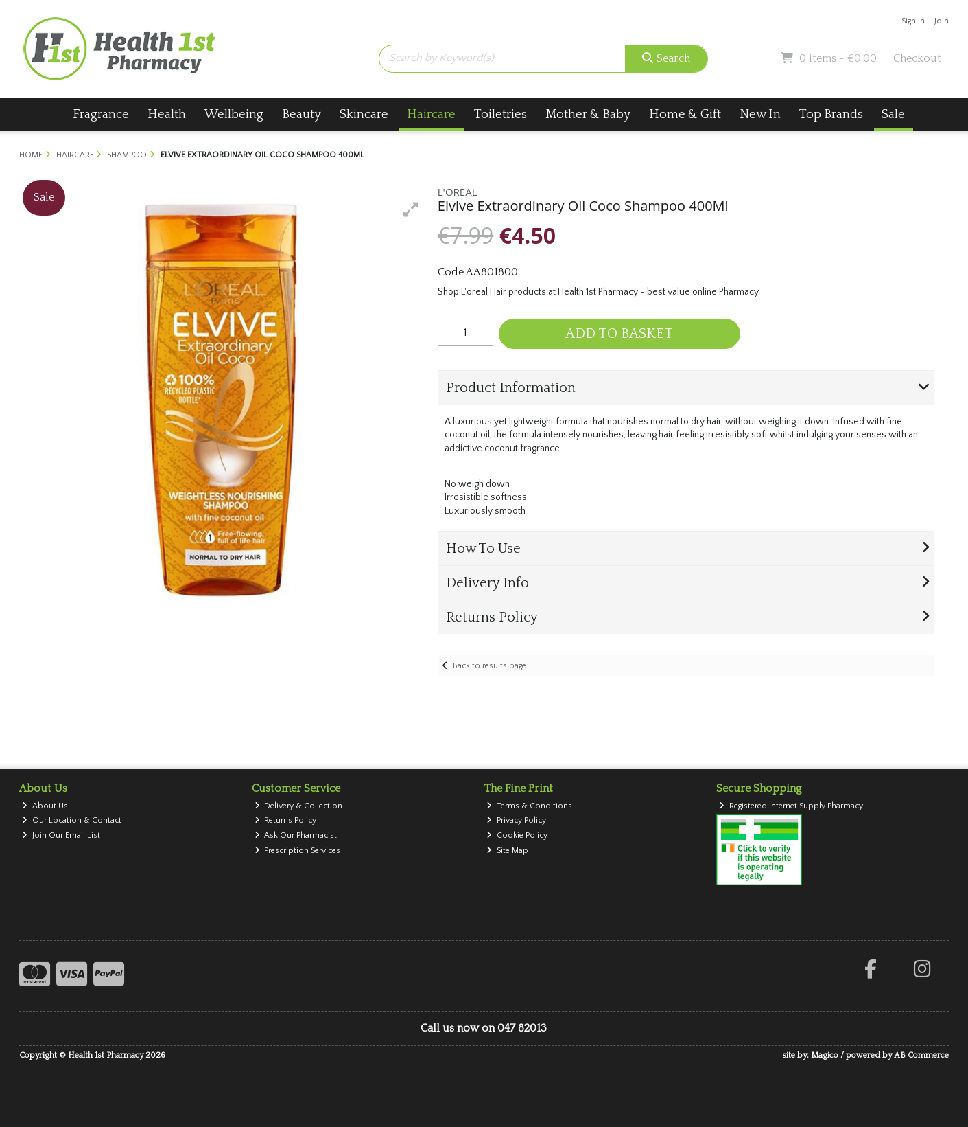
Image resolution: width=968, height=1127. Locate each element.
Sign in (913, 20)
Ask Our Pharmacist (296, 835)
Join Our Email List (61, 835)
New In (760, 114)
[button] (411, 209)
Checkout (917, 58)
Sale (893, 114)
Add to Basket (619, 333)
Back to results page (489, 665)
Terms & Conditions (529, 805)
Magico (824, 1055)
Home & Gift (685, 114)
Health (166, 114)
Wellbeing (233, 114)
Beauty (301, 114)
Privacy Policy (516, 820)
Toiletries (500, 114)
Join (941, 20)
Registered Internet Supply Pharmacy (791, 805)
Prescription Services (298, 850)
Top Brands (831, 114)
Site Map (507, 850)
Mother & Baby (587, 114)
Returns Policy (286, 820)
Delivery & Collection (299, 805)
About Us (45, 805)
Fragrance (101, 114)
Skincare (364, 114)
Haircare (431, 114)
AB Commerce (921, 1055)
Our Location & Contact (71, 820)
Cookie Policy (516, 835)
